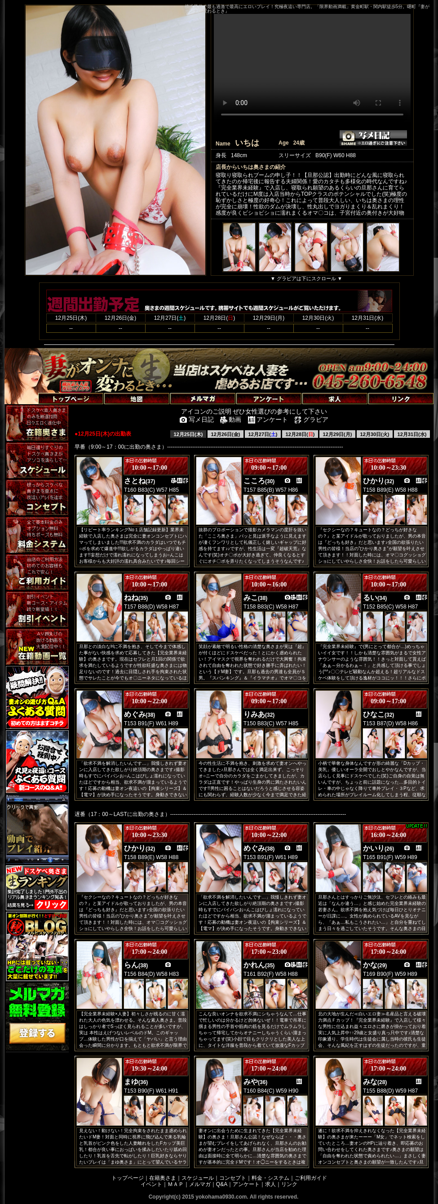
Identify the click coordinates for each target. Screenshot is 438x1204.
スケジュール (197, 1178)
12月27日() (263, 434)
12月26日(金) (225, 434)
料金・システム (270, 1178)
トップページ (127, 1178)
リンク (289, 1184)
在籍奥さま (162, 1178)
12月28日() (300, 434)
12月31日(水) (412, 434)
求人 (270, 1184)
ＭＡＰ (176, 1184)
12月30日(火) (374, 434)
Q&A (221, 1184)
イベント (151, 1184)
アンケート (246, 1184)
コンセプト (232, 1178)
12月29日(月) (337, 434)
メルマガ (200, 1184)
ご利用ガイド (311, 1178)
